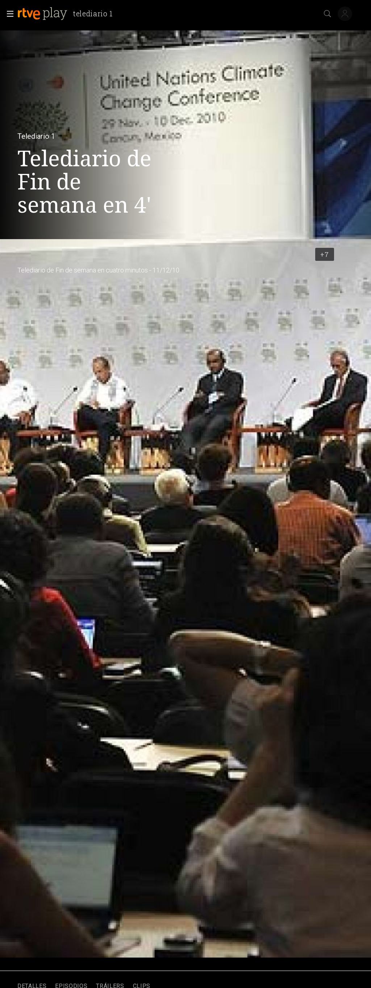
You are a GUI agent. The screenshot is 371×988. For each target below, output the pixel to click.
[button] (8, 14)
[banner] (67, 14)
